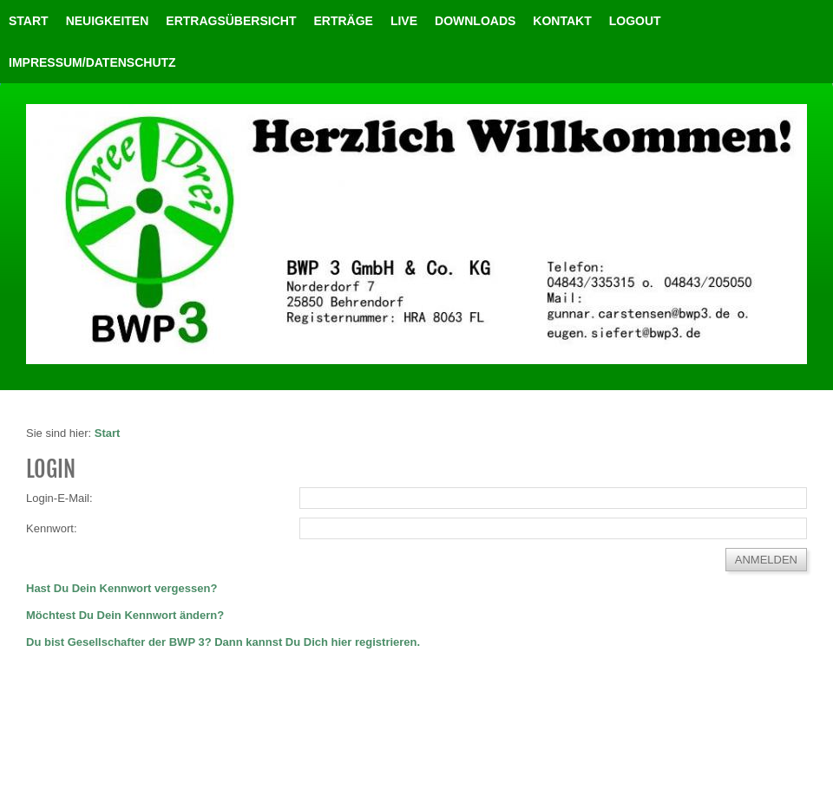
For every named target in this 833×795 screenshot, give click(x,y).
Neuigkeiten (107, 21)
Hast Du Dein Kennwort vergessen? (121, 588)
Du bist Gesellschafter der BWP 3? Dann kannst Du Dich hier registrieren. (223, 641)
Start (29, 21)
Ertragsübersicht (231, 21)
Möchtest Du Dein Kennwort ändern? (125, 615)
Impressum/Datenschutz (92, 62)
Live (403, 21)
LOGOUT (635, 21)
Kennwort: (51, 528)
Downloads (475, 21)
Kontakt (562, 21)
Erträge (342, 21)
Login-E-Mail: (59, 498)
